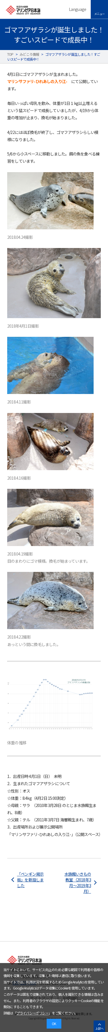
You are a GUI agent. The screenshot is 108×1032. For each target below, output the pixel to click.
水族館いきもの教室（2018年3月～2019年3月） (78, 882)
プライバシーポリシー (32, 1012)
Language (77, 9)
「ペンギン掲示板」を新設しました (30, 879)
